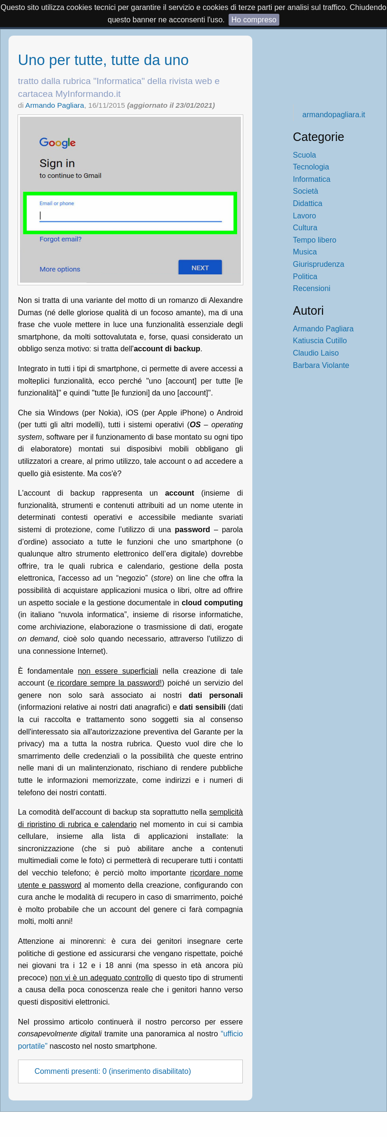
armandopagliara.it (334, 115)
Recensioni (312, 288)
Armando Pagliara (54, 105)
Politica (305, 277)
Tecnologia (311, 167)
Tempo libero (315, 240)
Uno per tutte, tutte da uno (103, 60)
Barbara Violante (321, 365)
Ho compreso (253, 20)
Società (305, 191)
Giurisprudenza (319, 264)
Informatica (312, 179)
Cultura (305, 228)
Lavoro (304, 216)
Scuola (304, 155)
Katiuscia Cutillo (320, 341)
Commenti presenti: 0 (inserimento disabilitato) (113, 1071)
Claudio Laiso (316, 353)
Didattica (307, 203)
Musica (305, 252)
